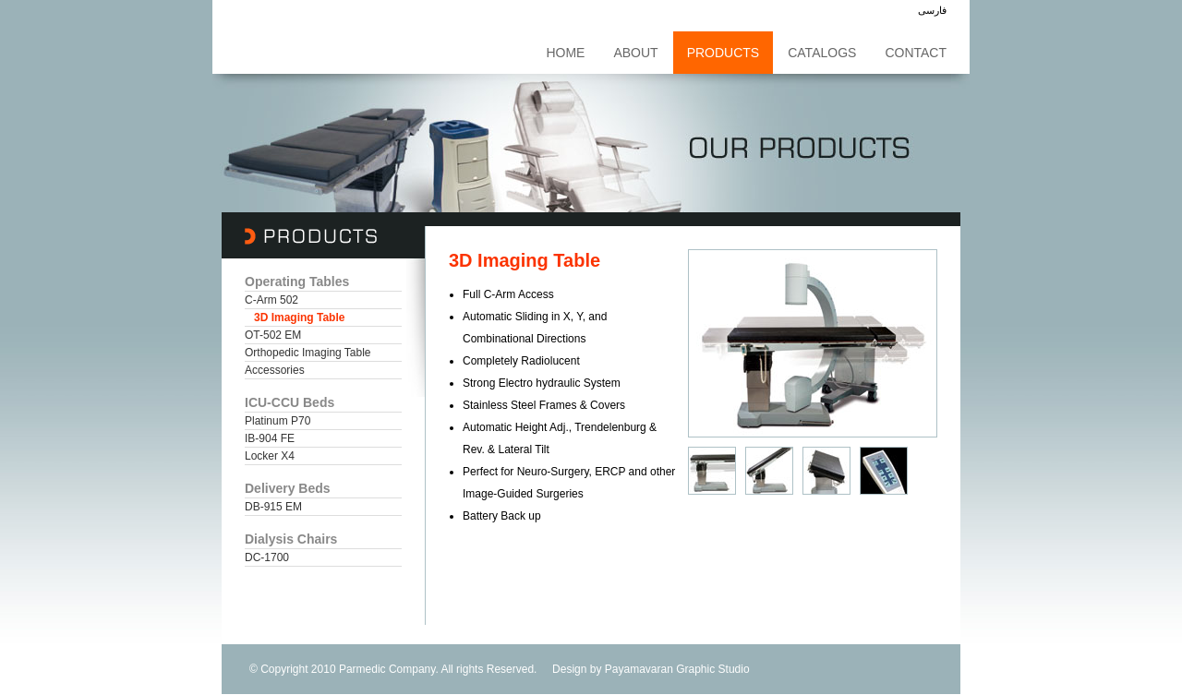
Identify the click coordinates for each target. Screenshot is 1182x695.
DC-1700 (267, 557)
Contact (916, 52)
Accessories (275, 370)
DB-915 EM (273, 506)
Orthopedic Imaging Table (308, 352)
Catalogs (822, 52)
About (635, 52)
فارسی (932, 10)
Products (723, 52)
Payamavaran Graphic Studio (677, 669)
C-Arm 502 (271, 300)
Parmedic (362, 669)
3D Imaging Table (299, 317)
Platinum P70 (277, 420)
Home (565, 52)
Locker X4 (270, 455)
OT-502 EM (273, 335)
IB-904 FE (270, 438)
